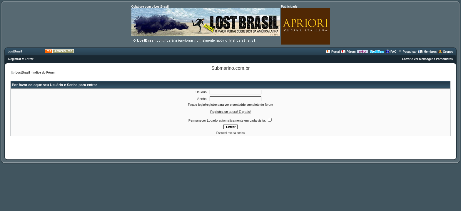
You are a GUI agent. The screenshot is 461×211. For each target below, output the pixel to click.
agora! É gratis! (230, 111)
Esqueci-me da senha (230, 133)
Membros (427, 51)
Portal (333, 51)
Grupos (445, 51)
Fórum (348, 51)
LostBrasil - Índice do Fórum (36, 72)
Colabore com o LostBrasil (150, 6)
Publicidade (289, 6)
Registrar (14, 59)
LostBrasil (15, 51)
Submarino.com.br (230, 68)
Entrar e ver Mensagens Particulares (427, 59)
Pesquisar (407, 51)
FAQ (390, 51)
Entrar (29, 59)
